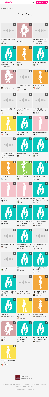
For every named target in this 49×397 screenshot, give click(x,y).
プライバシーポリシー (35, 384)
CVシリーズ (18, 386)
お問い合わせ (44, 384)
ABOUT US (30, 386)
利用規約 (27, 384)
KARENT (25, 386)
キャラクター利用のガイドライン (17, 384)
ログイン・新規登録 (42, 2)
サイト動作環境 (5, 384)
